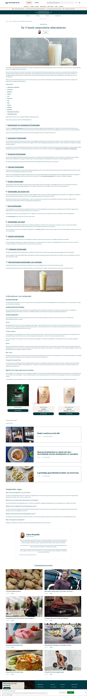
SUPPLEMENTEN (43, 24)
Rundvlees (9, 109)
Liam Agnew (47, 457)
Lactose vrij (10, 89)
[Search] (48, 2)
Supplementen (43, 6)
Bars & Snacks (50, 6)
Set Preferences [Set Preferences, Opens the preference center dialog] (63, 692)
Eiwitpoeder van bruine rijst (18, 191)
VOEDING (29, 3)
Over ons (62, 686)
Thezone (10, 21)
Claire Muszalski (48, 436)
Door (45, 32)
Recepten (28, 15)
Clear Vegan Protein (69, 407)
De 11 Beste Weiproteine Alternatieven (25, 21)
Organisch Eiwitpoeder (17, 154)
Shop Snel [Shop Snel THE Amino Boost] (18, 410)
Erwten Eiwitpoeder (15, 181)
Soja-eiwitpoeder (14, 206)
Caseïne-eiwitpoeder (16, 236)
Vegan (56, 6)
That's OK (70, 692)
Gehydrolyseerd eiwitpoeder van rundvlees (25, 262)
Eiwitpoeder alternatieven (13, 111)
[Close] (85, 692)
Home (7, 21)
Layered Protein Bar (12, 299)
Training (37, 15)
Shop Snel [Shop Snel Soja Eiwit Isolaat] (43, 413)
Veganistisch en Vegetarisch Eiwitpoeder (23, 125)
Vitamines (61, 6)
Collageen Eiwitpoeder (17, 249)
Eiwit (8, 102)
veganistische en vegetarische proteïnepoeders (66, 148)
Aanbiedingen (74, 686)
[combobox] (60, 2)
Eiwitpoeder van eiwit (16, 222)
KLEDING (37, 3)
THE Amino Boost (18, 407)
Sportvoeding (53, 686)
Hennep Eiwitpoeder (16, 167)
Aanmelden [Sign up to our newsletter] (7, 688)
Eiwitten (37, 6)
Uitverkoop (26, 6)
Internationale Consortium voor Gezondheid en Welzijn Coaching (42, 541)
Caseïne (9, 105)
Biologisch (9, 91)
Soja (8, 100)
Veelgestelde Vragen (12, 114)
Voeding (47, 15)
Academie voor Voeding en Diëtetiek (43, 540)
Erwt (8, 96)
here (11, 694)
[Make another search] (43, 19)
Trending (32, 6)
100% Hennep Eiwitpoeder (47, 176)
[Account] (76, 2)
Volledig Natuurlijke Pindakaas (15, 307)
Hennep (9, 94)
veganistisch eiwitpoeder (17, 128)
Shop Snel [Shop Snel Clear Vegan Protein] (69, 413)
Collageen (9, 107)
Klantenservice (41, 686)
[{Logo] (12, 2)
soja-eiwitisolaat (11, 216)
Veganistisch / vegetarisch (13, 87)
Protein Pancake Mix (12, 314)
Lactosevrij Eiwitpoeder (17, 138)
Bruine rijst (9, 98)
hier (22, 554)
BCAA (38, 229)
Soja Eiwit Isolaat (43, 407)
